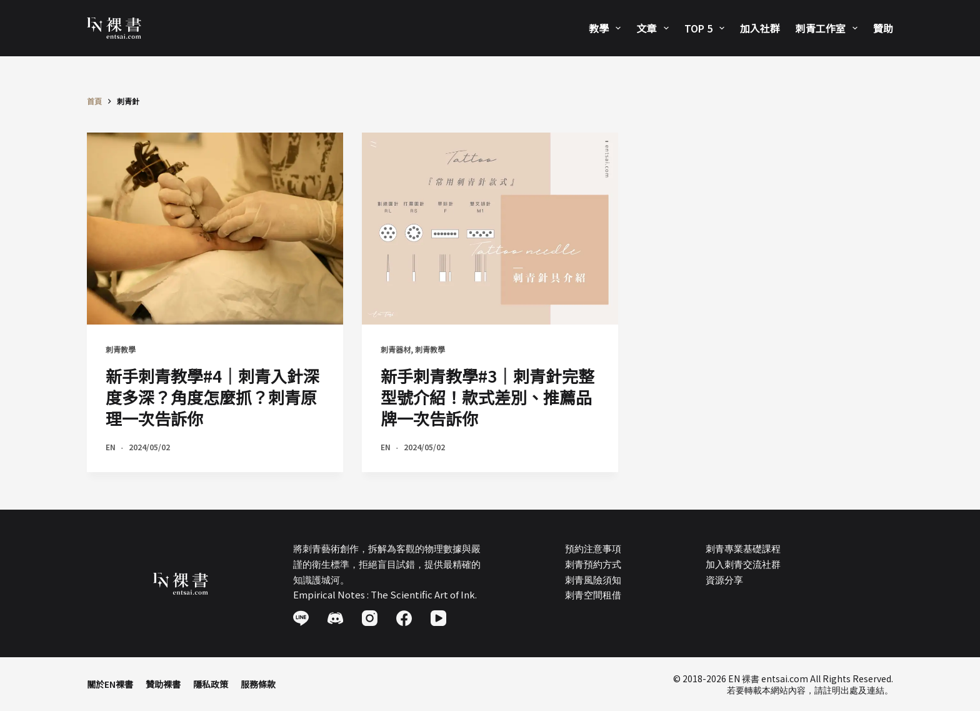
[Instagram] (370, 618)
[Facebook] (404, 618)
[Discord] (335, 618)
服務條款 (258, 684)
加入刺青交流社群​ (743, 563)
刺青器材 (396, 349)
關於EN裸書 (110, 684)
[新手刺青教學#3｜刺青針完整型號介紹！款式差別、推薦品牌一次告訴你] (490, 229)
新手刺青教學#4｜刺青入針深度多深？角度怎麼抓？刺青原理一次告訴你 (212, 397)
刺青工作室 (829, 28)
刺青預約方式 (593, 563)
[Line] (301, 618)
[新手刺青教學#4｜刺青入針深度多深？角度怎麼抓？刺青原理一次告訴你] (215, 229)
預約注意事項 (593, 548)
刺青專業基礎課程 (743, 548)
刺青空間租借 (593, 594)
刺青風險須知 (593, 579)
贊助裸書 (163, 684)
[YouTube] (438, 618)
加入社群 (760, 28)
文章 (654, 28)
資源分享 (724, 579)
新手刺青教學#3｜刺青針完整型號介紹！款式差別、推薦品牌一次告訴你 (487, 397)
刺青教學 (121, 349)
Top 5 (706, 28)
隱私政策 (210, 684)
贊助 (883, 28)
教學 (607, 28)
